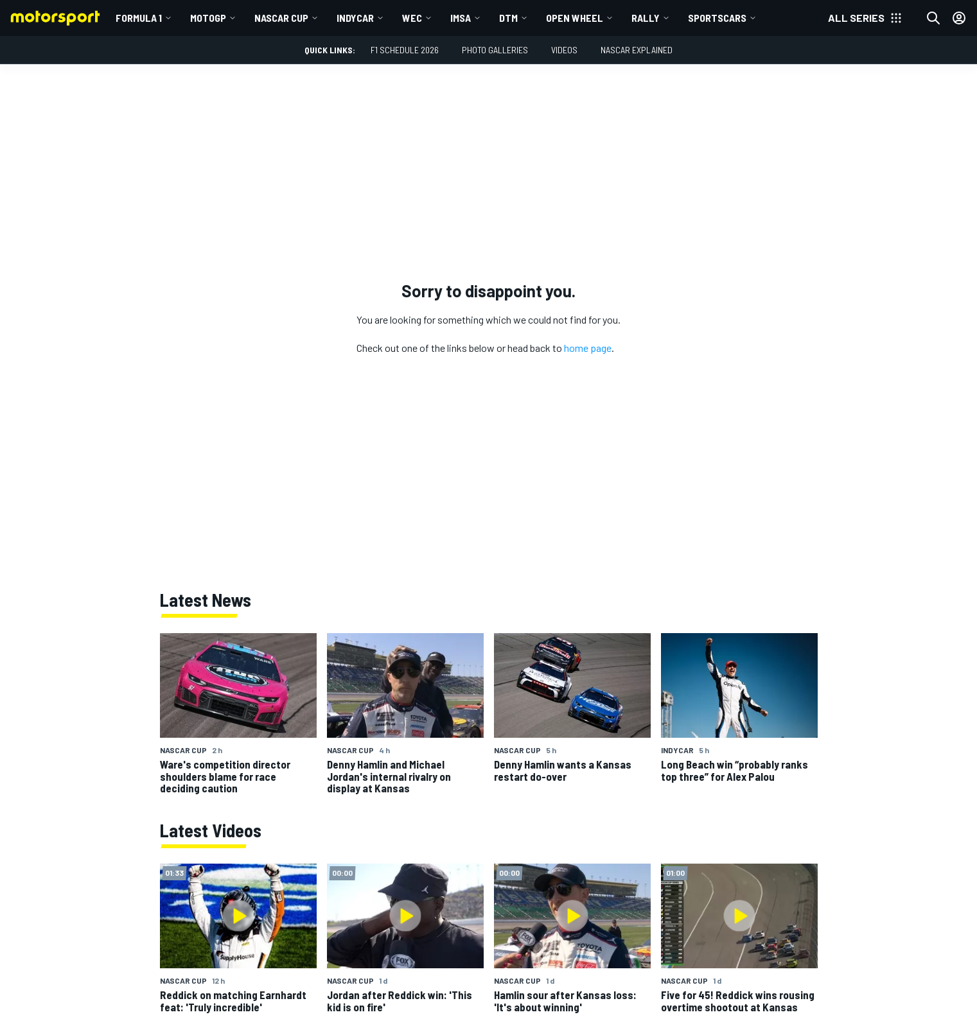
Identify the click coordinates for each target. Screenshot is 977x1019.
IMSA (460, 18)
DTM (508, 18)
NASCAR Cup (281, 18)
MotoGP (208, 18)
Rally (645, 18)
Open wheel (574, 18)
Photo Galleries (495, 49)
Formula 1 (139, 18)
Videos (564, 49)
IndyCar (355, 18)
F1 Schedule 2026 (405, 49)
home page (588, 348)
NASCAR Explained (637, 49)
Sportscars (717, 18)
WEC (412, 18)
